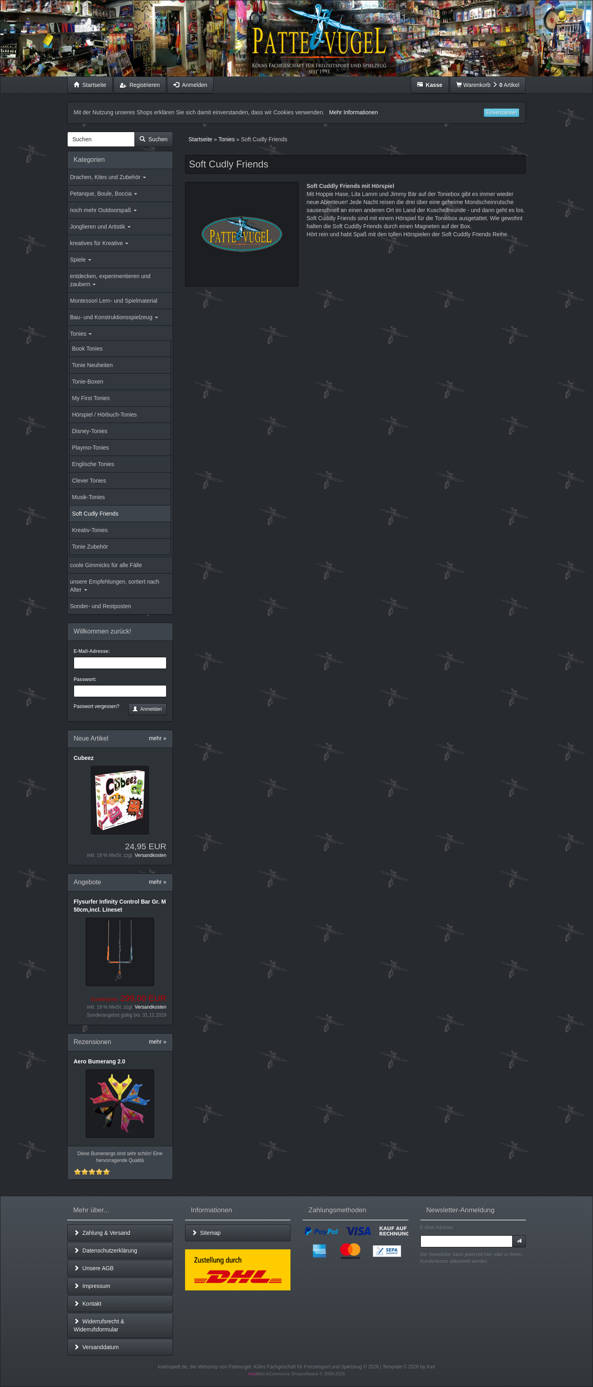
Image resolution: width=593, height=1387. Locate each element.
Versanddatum (96, 1347)
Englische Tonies (93, 464)
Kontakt (87, 1303)
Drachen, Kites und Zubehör (108, 177)
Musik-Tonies (88, 497)
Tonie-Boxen (87, 381)
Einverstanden (501, 113)
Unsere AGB (94, 1268)
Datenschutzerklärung (105, 1250)
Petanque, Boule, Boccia (103, 193)
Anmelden (147, 709)
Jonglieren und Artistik (100, 226)
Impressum (92, 1286)
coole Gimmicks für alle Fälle (106, 565)
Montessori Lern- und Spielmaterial (113, 300)
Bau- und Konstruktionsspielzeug (114, 317)
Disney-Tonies (89, 431)
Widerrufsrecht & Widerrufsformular (99, 1325)
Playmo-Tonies (90, 447)
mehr (158, 738)
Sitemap (206, 1233)
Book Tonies (87, 348)
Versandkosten (151, 855)
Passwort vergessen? (96, 706)
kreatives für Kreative (99, 243)
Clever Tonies (89, 480)
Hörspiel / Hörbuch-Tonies (104, 414)
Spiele (80, 259)
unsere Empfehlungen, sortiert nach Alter (114, 585)
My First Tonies (91, 398)
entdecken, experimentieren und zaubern (110, 280)
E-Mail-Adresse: (92, 651)
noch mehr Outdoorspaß (103, 210)
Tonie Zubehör (90, 546)
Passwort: (85, 679)
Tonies (81, 333)
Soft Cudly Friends (95, 513)
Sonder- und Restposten (100, 606)
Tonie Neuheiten (92, 365)
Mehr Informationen (353, 112)
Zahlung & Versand (102, 1233)
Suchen (153, 139)
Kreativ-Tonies (90, 530)
